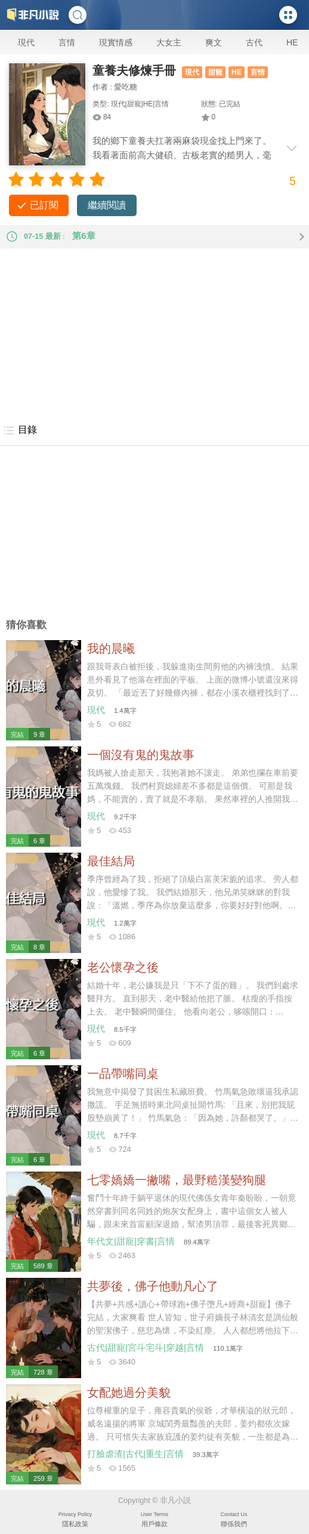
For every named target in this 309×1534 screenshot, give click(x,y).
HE (292, 42)
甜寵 (215, 72)
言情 (66, 42)
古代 (254, 42)
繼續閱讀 (107, 205)
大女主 (168, 42)
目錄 (20, 430)
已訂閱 (44, 205)
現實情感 (115, 42)
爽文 (213, 42)
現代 (26, 42)
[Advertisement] (154, 332)
